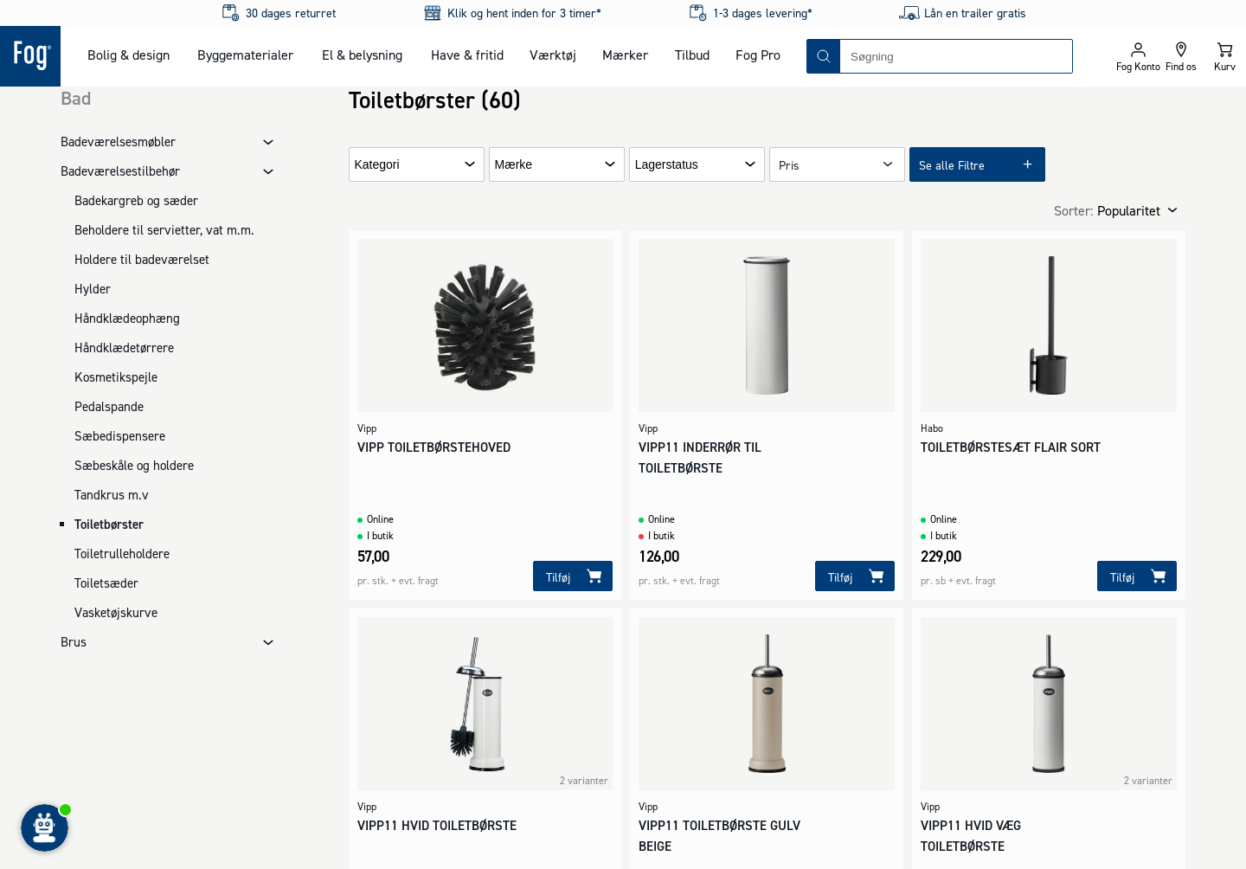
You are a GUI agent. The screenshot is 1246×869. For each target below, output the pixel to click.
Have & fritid (467, 54)
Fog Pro (757, 54)
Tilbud (692, 54)
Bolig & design (128, 54)
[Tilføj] (573, 576)
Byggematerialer (245, 54)
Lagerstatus (666, 164)
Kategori (377, 164)
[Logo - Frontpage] (30, 56)
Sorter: (1073, 210)
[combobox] (956, 56)
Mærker (625, 54)
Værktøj (553, 54)
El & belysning (362, 54)
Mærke (514, 164)
